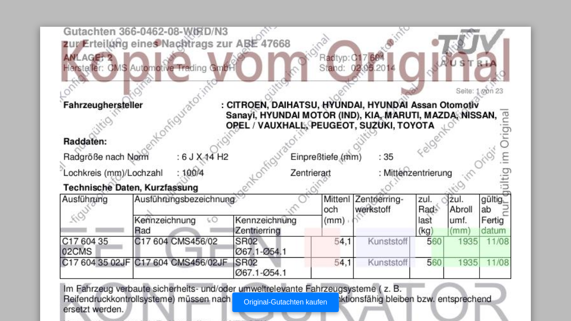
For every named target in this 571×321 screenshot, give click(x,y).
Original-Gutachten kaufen (285, 302)
